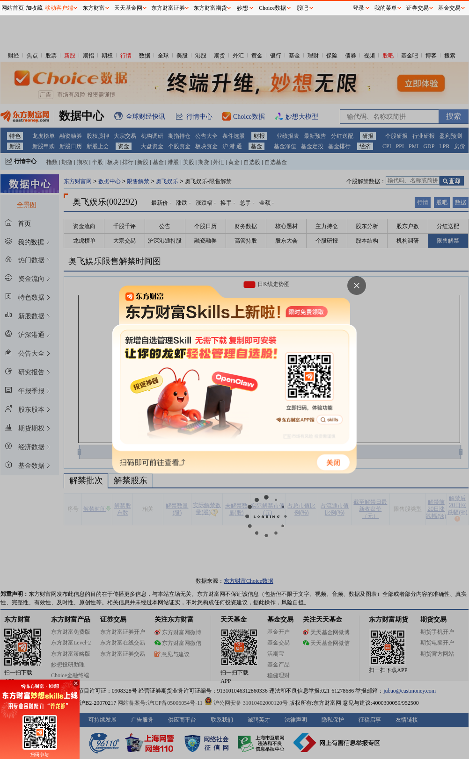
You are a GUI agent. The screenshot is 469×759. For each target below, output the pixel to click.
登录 (358, 8)
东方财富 (93, 8)
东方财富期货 (210, 8)
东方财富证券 (168, 8)
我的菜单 (385, 8)
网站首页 (12, 8)
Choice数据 (272, 8)
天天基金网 (128, 8)
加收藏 (34, 8)
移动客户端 (59, 8)
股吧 (302, 8)
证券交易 (417, 8)
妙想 (242, 8)
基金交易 (449, 8)
